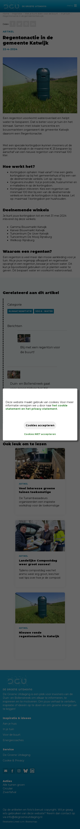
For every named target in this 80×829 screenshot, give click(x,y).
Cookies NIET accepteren (40, 434)
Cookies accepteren (40, 425)
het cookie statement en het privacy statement (36, 407)
